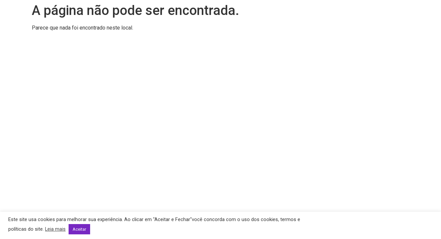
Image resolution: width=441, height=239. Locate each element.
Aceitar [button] (79, 229)
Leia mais (55, 229)
